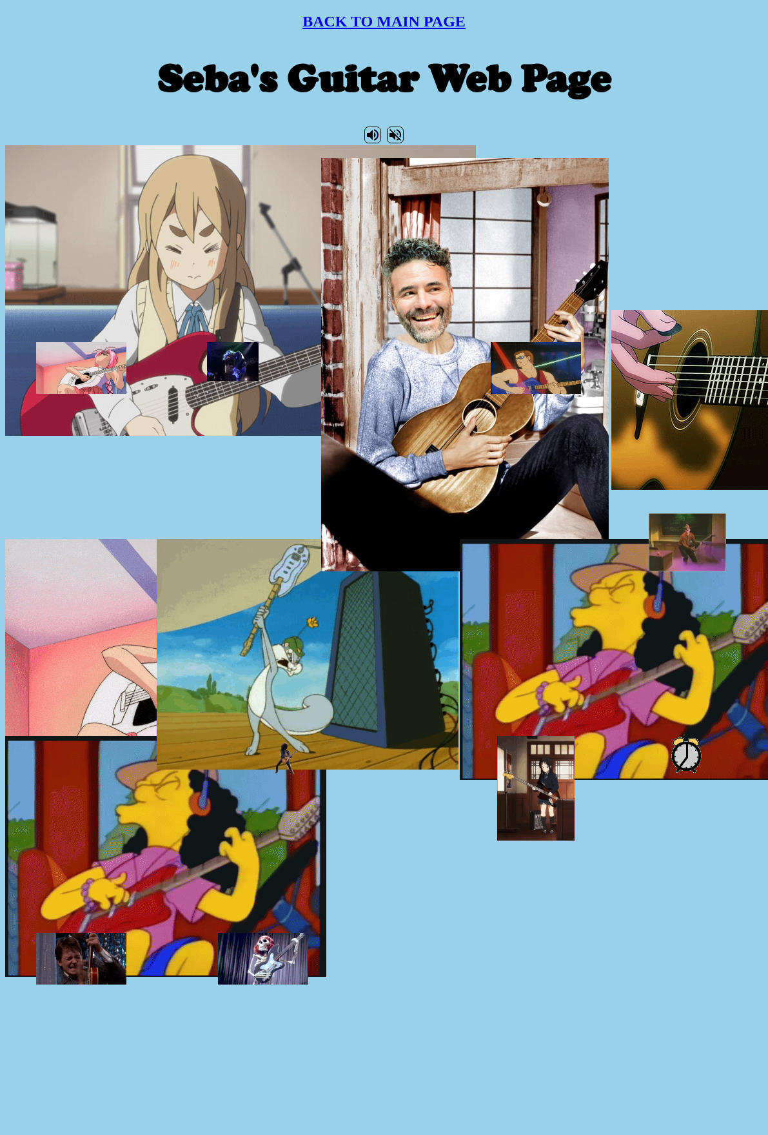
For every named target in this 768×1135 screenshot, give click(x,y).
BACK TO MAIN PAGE (384, 21)
